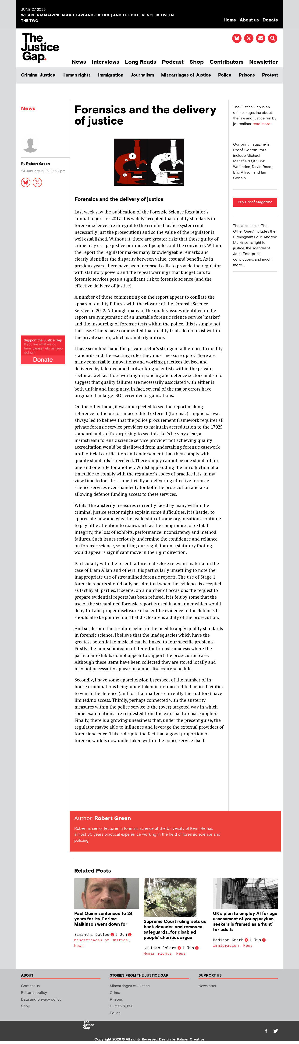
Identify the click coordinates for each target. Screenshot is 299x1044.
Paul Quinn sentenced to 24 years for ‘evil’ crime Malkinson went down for (103, 919)
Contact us (30, 986)
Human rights (76, 75)
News (79, 62)
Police (224, 75)
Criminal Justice (38, 75)
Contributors (226, 62)
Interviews (105, 62)
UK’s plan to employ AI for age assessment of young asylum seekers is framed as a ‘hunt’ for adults (245, 922)
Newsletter (263, 62)
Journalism (142, 75)
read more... (262, 124)
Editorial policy (34, 992)
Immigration (110, 75)
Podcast (173, 62)
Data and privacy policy (41, 999)
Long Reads (140, 62)
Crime (115, 992)
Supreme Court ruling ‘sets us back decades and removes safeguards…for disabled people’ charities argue (175, 930)
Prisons (247, 75)
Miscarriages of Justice (186, 75)
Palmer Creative (190, 1039)
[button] (272, 38)
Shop (196, 62)
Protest (270, 75)
